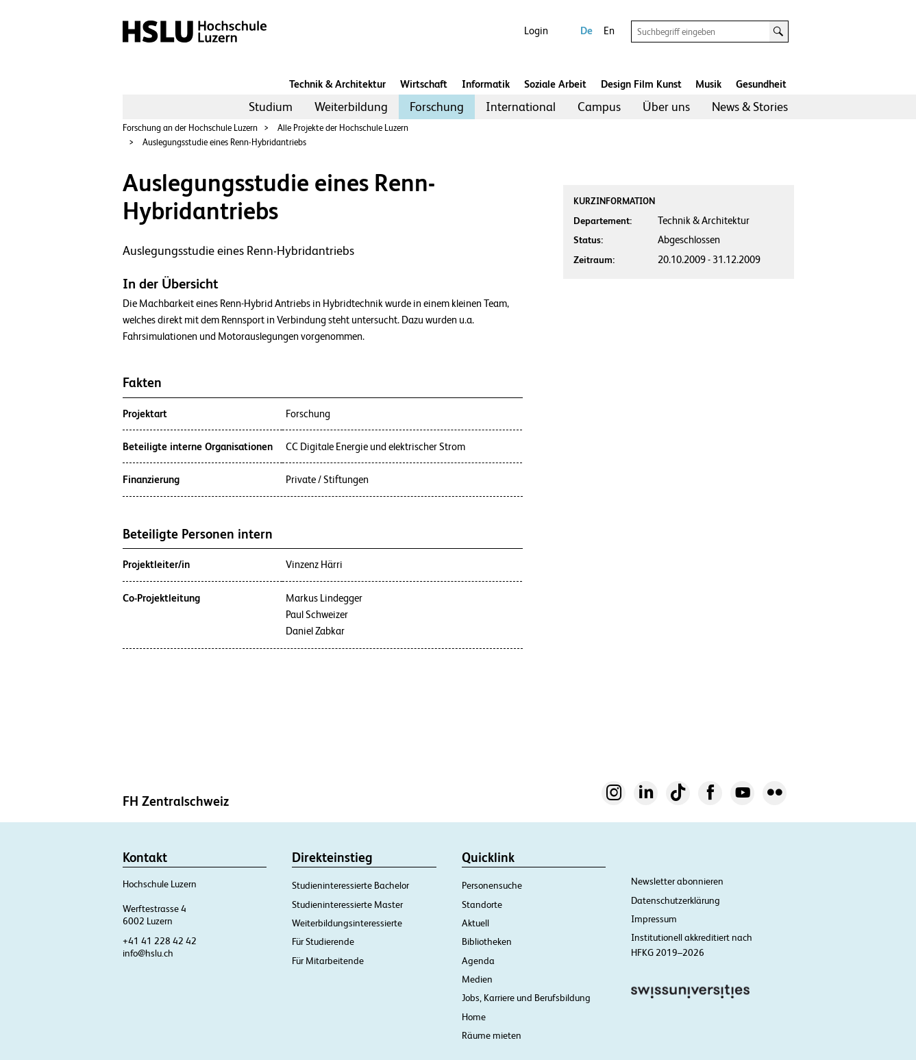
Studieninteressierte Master (347, 904)
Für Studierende (323, 941)
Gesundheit (761, 84)
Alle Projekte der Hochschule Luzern (342, 128)
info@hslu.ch (148, 953)
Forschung (437, 106)
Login (536, 30)
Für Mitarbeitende (328, 960)
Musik (708, 84)
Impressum (654, 918)
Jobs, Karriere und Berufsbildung (526, 997)
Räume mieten (491, 1035)
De (586, 30)
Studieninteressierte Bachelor (350, 885)
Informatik (486, 84)
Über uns (666, 106)
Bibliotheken (487, 941)
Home (474, 1016)
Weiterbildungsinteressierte (347, 922)
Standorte (482, 904)
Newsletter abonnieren (677, 881)
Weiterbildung (351, 106)
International (521, 106)
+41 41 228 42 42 (160, 940)
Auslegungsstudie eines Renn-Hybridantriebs (224, 142)
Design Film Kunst (641, 84)
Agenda (478, 960)
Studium (271, 106)
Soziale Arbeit (555, 84)
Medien (477, 979)
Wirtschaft (423, 84)
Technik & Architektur (337, 84)
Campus (599, 106)
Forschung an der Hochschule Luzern (190, 128)
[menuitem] (271, 107)
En (609, 30)
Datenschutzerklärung (675, 900)
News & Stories (750, 106)
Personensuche (492, 885)
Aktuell (475, 922)
